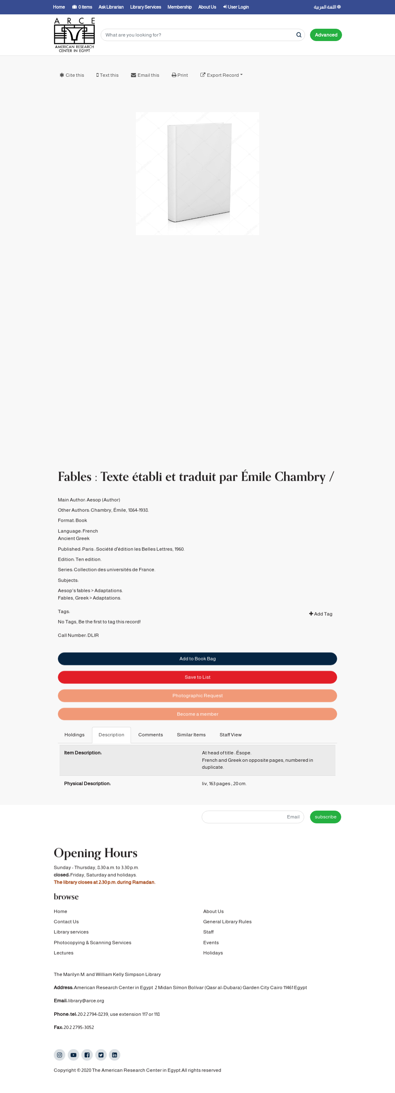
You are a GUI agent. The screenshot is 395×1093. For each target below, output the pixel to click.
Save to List (198, 690)
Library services (71, 932)
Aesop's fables (74, 600)
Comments (150, 735)
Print (182, 75)
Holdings (74, 735)
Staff (208, 932)
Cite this (75, 75)
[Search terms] (203, 35)
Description (111, 735)
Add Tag (321, 623)
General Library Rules (227, 921)
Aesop (94, 509)
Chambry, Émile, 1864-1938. (120, 519)
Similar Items (191, 735)
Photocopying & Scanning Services (92, 942)
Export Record (223, 75)
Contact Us (66, 921)
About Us (213, 911)
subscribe (326, 817)
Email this (148, 75)
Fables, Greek (73, 608)
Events (211, 942)
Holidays (213, 953)
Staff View (231, 735)
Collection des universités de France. (114, 579)
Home (60, 911)
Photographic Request (197, 709)
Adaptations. (108, 600)
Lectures (63, 953)
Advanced (326, 35)
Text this (109, 75)
